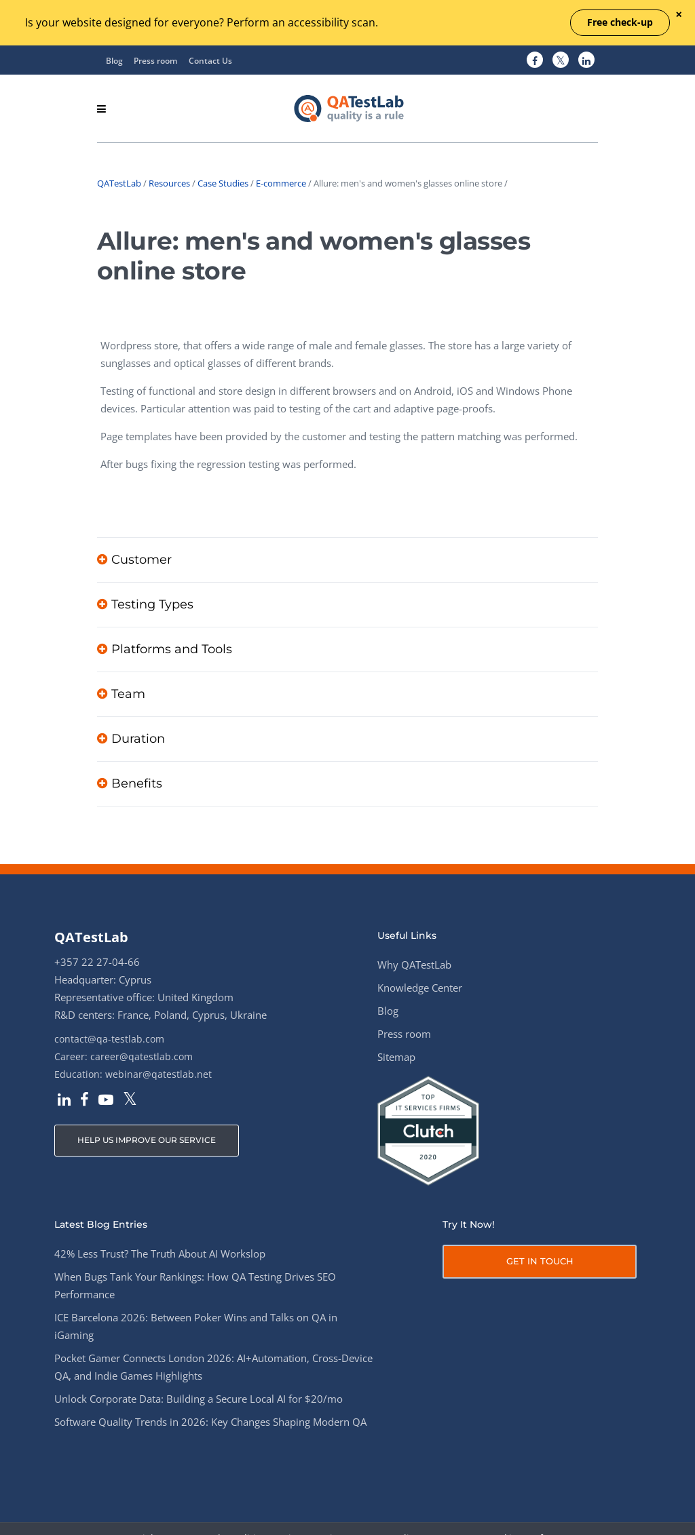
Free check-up (620, 22)
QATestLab (119, 183)
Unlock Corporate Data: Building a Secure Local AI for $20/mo (198, 1398)
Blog (114, 60)
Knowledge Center (419, 987)
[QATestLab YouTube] (105, 1101)
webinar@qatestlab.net (158, 1074)
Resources (169, 183)
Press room (155, 60)
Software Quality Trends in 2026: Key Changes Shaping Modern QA (210, 1422)
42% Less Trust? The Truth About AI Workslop (159, 1253)
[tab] (347, 559)
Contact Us (210, 60)
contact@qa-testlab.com (109, 1038)
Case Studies (223, 183)
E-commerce (281, 183)
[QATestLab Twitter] (560, 60)
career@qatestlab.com (141, 1056)
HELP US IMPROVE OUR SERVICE (146, 1140)
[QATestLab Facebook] (535, 60)
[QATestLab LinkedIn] (586, 60)
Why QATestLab (414, 964)
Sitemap (396, 1057)
